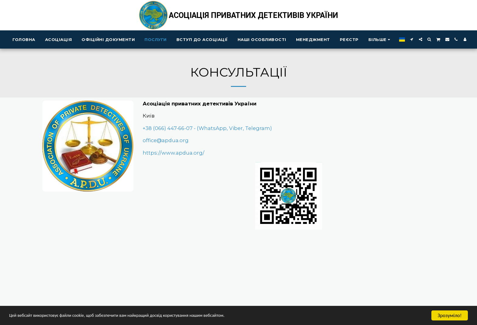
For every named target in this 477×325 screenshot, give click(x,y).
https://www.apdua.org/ (173, 153)
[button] (412, 39)
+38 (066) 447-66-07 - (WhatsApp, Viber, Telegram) (207, 128)
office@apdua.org (166, 140)
